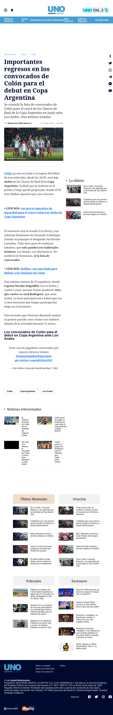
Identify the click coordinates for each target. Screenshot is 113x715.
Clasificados (102, 20)
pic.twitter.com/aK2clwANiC (34, 360)
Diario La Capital (43, 666)
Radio (62, 666)
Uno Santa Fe (10, 54)
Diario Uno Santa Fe (44, 672)
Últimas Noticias (8, 20)
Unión (60, 20)
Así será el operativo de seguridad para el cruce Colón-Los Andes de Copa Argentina (33, 212)
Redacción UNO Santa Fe (19, 123)
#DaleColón (44, 356)
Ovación (46, 20)
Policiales (35, 20)
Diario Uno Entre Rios (45, 669)
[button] (5, 10)
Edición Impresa (82, 20)
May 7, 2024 (52, 368)
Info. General (68, 20)
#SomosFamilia (26, 356)
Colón (54, 20)
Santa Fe (25, 20)
